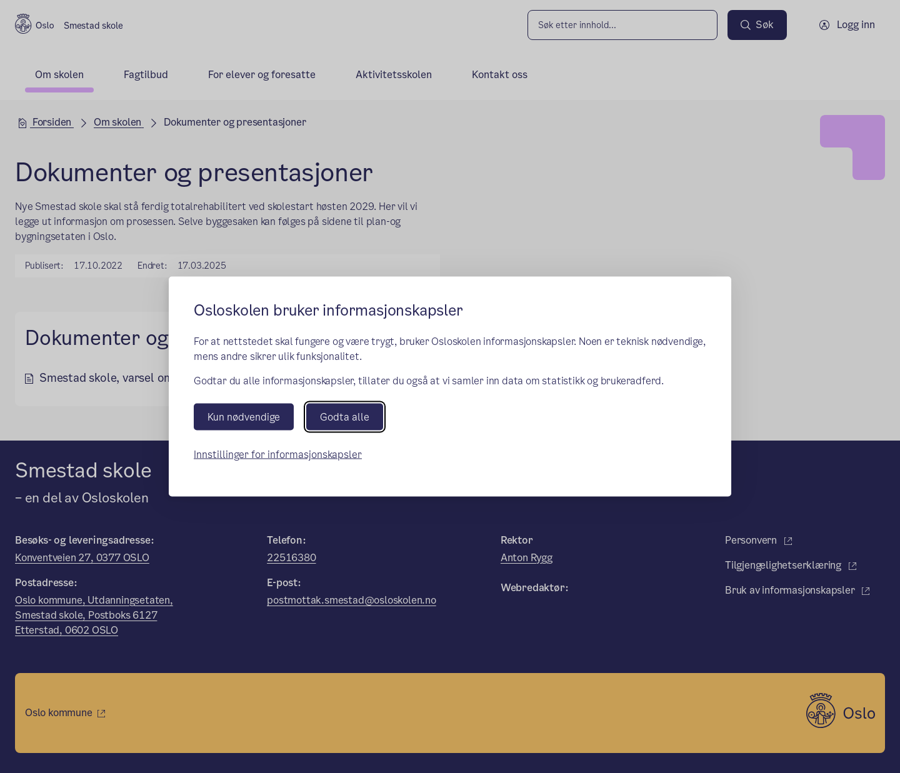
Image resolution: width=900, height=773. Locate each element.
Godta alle (344, 417)
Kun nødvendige (244, 417)
